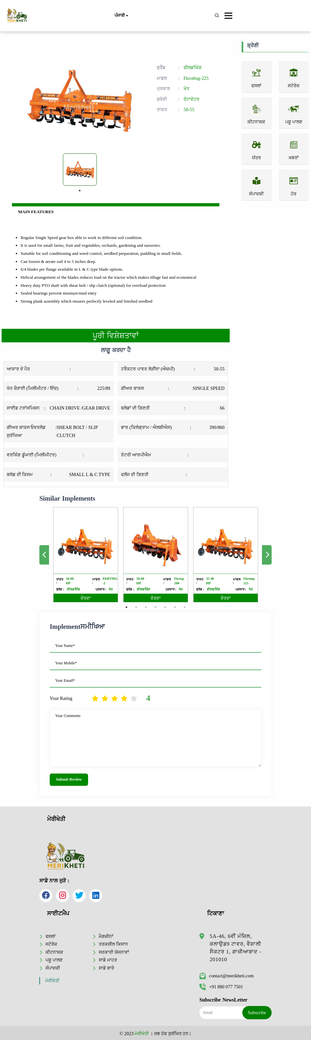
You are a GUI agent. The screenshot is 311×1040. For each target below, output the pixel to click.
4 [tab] (155, 607)
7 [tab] (184, 607)
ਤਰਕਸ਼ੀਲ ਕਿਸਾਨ (113, 944)
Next (267, 555)
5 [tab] (165, 607)
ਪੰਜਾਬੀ (121, 16)
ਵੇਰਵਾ (86, 598)
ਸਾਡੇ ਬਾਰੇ (106, 968)
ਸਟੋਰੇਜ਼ (51, 944)
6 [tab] (175, 607)
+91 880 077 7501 (221, 986)
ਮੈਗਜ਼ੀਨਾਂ (106, 936)
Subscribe (257, 1012)
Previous (44, 555)
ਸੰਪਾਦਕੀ (52, 968)
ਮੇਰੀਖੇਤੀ (52, 980)
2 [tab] (136, 607)
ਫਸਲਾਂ (50, 936)
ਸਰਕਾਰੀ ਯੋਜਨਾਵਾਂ (114, 952)
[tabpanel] (80, 169)
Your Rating (61, 698)
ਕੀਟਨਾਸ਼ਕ (54, 952)
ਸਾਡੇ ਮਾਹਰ (108, 959)
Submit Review (69, 779)
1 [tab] (79, 190)
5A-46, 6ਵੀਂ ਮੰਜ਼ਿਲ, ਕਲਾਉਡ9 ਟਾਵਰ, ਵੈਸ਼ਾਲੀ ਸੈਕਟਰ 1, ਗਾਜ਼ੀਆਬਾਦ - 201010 (235, 947)
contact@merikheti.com (226, 975)
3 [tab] (146, 607)
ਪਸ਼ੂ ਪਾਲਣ (54, 959)
